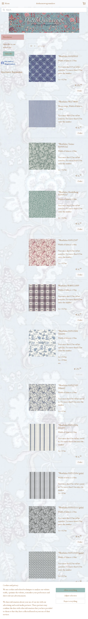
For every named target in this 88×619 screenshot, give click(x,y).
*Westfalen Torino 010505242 (66, 145)
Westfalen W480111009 (68, 285)
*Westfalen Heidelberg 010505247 (68, 193)
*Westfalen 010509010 (68, 56)
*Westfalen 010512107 (68, 240)
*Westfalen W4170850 (68, 101)
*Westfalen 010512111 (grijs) (71, 507)
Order (79, 90)
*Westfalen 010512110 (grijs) (71, 553)
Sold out (79, 374)
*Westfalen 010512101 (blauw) (68, 332)
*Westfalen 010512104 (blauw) (68, 426)
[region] (28, 603)
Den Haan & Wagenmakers (8, 63)
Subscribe (8, 53)
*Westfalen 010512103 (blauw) (68, 386)
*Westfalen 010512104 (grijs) (71, 473)
